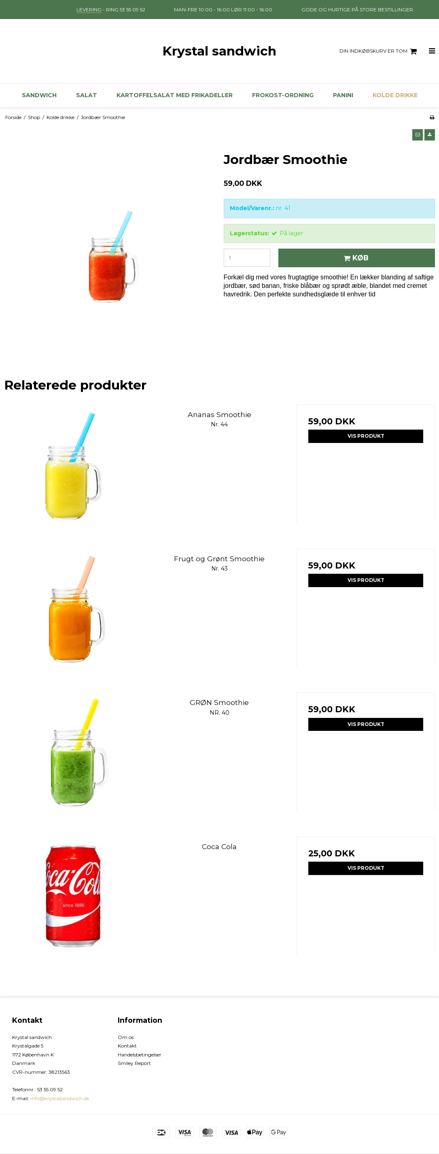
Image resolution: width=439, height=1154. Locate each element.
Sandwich (39, 95)
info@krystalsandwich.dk (59, 1098)
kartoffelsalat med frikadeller (175, 95)
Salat (86, 95)
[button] (417, 135)
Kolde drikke (395, 95)
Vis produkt (366, 436)
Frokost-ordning (283, 95)
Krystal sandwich (219, 51)
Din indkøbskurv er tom (379, 51)
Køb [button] (355, 257)
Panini (343, 95)
